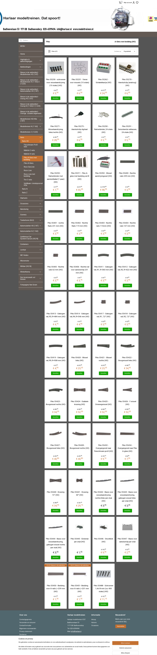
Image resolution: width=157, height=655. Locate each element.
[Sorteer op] (129, 51)
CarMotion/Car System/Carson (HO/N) (29, 238)
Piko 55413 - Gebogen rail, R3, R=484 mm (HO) (55, 315)
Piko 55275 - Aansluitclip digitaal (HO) (80, 129)
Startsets (30, 198)
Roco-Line (28, 170)
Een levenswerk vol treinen (30, 278)
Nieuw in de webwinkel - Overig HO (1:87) (29, 98)
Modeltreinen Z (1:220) (29, 132)
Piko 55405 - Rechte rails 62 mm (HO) (55, 268)
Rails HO (31, 141)
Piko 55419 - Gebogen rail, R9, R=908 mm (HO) (55, 359)
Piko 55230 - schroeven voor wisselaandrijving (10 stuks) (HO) (55, 82)
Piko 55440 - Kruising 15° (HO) (55, 493)
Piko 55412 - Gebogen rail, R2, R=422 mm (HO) (127, 268)
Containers (30, 244)
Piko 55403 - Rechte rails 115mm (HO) (103, 224)
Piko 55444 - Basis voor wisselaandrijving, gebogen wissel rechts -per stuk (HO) (55, 543)
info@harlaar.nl (76, 631)
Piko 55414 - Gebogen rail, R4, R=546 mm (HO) (79, 315)
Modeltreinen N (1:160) (30, 126)
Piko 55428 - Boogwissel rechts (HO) (79, 446)
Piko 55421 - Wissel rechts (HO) (103, 359)
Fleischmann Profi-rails (31, 146)
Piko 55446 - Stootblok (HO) (103, 540)
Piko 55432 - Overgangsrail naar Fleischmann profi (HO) (103, 448)
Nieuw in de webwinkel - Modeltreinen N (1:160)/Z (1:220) (30, 82)
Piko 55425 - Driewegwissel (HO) (103, 402)
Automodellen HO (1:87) (30, 226)
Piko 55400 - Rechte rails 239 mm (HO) (127, 174)
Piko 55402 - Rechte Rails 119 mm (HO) (79, 224)
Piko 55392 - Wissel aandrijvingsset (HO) (103, 174)
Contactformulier (25, 625)
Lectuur (30, 250)
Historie (94, 622)
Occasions (30, 204)
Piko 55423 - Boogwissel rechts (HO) (55, 402)
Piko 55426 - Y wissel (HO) (127, 402)
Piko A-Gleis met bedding (30, 159)
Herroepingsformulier (26, 637)
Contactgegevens (25, 619)
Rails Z (24, 193)
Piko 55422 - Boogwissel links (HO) (127, 359)
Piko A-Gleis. (29, 163)
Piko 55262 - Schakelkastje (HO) (103, 80)
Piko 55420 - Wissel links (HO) (79, 359)
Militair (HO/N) (25, 266)
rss (92, 651)
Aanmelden (120, 626)
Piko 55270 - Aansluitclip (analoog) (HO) (127, 82)
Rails (30, 137)
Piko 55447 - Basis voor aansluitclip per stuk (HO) (127, 542)
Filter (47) (52, 51)
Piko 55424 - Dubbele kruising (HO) (79, 402)
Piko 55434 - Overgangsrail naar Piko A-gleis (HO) (127, 448)
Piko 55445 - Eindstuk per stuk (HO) (80, 540)
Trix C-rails (28, 180)
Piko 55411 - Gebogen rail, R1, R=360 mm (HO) (103, 268)
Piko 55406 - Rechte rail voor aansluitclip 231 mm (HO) (79, 270)
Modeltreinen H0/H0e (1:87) (30, 120)
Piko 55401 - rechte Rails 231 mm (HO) (56, 224)
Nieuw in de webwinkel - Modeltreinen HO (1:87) (29, 73)
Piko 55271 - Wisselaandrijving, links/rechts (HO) (55, 129)
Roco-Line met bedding (29, 175)
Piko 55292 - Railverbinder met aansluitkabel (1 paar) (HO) (55, 177)
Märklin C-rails (29, 150)
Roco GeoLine (29, 167)
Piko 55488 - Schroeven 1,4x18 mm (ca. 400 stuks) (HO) (103, 588)
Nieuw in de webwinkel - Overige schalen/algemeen (30, 113)
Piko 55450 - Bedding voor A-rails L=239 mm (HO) (55, 588)
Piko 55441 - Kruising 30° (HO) (79, 493)
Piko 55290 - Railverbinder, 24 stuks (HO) (103, 129)
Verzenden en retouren (27, 622)
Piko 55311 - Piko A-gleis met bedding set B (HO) (79, 176)
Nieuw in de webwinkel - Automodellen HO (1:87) (29, 90)
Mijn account (129, 2)
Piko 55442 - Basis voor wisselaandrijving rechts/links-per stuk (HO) (103, 496)
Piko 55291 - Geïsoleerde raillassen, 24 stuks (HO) (127, 129)
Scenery (30, 215)
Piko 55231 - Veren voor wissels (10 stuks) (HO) (79, 82)
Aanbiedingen (30, 67)
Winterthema (30, 272)
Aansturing (30, 209)
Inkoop (93, 619)
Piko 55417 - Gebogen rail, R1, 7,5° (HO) (103, 315)
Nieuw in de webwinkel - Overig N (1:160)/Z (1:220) (30, 105)
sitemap (87, 651)
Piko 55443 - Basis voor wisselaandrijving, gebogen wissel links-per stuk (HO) (127, 496)
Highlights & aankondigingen (30, 60)
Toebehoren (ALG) (30, 220)
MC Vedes (24, 255)
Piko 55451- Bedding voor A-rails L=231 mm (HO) (79, 588)
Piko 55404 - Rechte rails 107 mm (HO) (127, 224)
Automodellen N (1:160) (29, 231)
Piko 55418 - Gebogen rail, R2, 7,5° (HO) (127, 315)
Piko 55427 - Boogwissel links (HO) (56, 446)
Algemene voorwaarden (27, 628)
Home (22, 54)
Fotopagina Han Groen (28, 285)
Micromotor (24, 261)
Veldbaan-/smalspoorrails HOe (33, 184)
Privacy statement (25, 631)
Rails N (31, 189)
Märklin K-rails (29, 154)
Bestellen (56, 98)
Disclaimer (23, 634)
